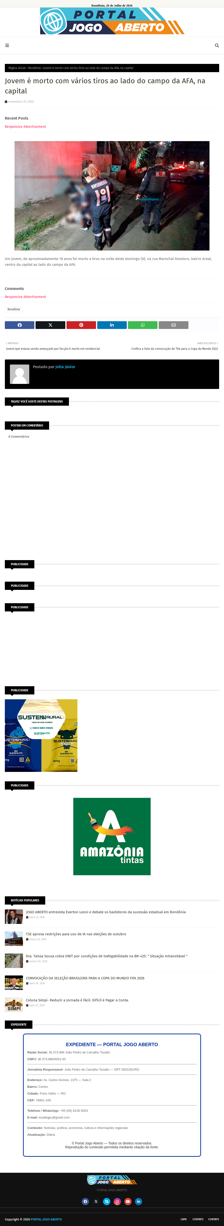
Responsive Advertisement (25, 127)
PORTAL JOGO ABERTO (46, 1219)
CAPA (184, 1219)
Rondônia (34, 68)
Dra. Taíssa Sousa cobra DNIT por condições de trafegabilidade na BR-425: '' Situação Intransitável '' (106, 956)
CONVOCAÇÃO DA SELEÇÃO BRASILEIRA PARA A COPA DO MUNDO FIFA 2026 (85, 978)
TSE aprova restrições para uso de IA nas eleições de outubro (76, 934)
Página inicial (17, 68)
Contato (198, 1219)
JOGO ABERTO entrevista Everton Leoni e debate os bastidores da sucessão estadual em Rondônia (106, 912)
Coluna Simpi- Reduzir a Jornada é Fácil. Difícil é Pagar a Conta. (77, 1000)
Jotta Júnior (64, 367)
